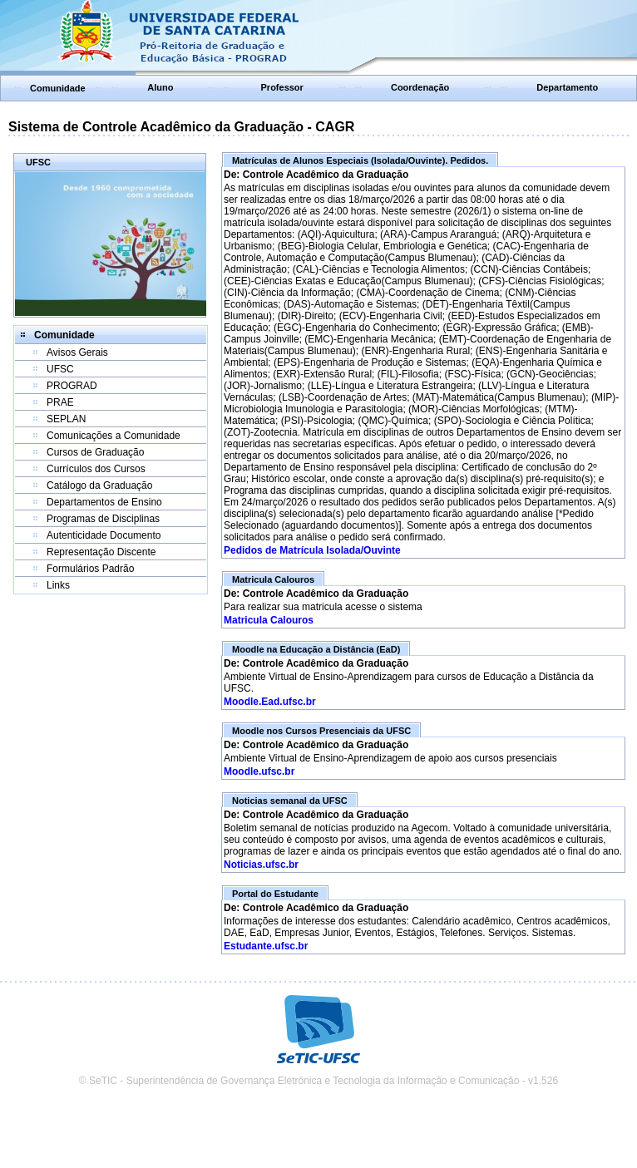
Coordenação (420, 87)
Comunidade (58, 88)
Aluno (160, 87)
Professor (282, 87)
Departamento (567, 87)
